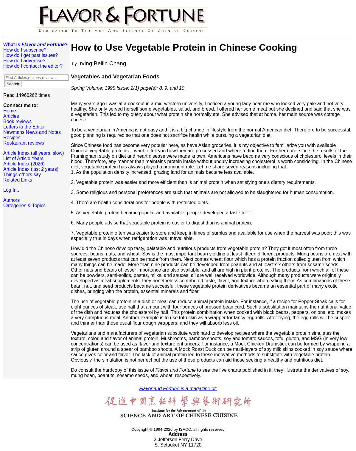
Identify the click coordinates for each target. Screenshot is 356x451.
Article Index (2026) (24, 163)
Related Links (17, 179)
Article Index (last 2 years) (30, 169)
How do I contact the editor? (33, 66)
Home (9, 110)
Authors (11, 200)
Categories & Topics (24, 205)
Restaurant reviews (23, 142)
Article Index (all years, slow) (33, 153)
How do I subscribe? (24, 49)
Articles (11, 116)
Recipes (12, 137)
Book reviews (17, 121)
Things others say (22, 174)
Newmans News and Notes (32, 132)
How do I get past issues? (30, 55)
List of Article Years (23, 158)
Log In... (12, 190)
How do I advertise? (24, 60)
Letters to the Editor (24, 126)
